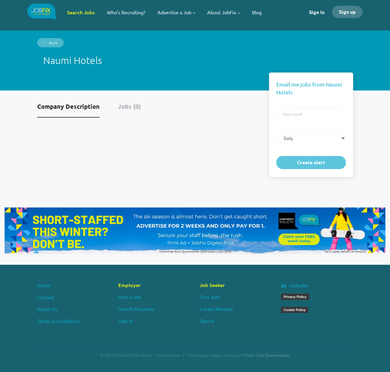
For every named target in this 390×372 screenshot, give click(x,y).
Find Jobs (210, 297)
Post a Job (129, 297)
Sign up (347, 12)
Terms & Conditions (58, 321)
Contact (45, 297)
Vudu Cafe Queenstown (267, 355)
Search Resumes (136, 309)
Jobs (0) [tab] (129, 106)
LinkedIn (298, 285)
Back (53, 42)
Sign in (316, 12)
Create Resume (216, 309)
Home (43, 285)
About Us (47, 309)
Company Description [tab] (68, 106)
